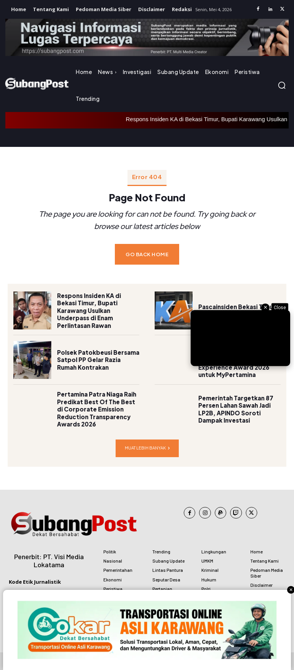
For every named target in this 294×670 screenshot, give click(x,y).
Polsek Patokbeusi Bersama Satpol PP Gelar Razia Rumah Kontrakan (98, 354)
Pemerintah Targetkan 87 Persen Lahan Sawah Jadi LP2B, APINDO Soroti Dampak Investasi (233, 404)
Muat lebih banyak (147, 443)
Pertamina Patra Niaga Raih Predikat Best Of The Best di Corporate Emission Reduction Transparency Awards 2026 (97, 404)
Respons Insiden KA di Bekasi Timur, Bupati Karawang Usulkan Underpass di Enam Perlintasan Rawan (97, 305)
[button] (281, 85)
